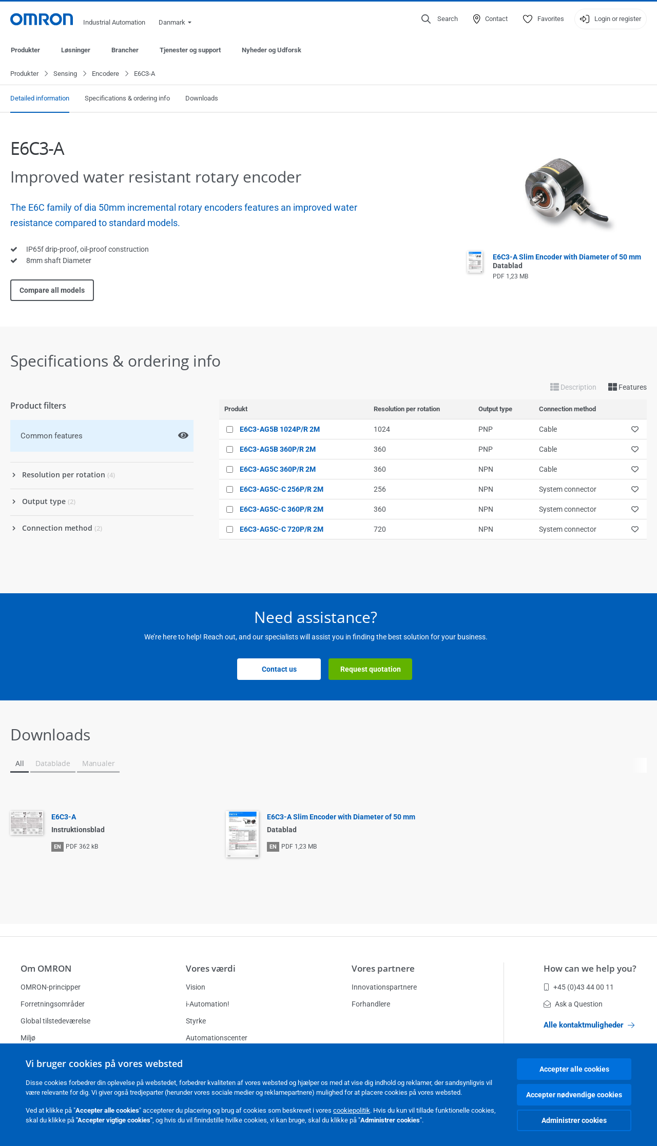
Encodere (105, 74)
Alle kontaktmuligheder (589, 1025)
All (19, 764)
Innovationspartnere (384, 987)
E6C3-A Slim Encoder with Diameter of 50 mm (341, 817)
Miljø (28, 1038)
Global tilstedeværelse (55, 1021)
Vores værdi (211, 968)
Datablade (52, 764)
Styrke (196, 1021)
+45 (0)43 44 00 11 (579, 987)
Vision (195, 987)
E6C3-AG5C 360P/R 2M (278, 470)
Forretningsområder (53, 1004)
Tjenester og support (190, 50)
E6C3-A (63, 817)
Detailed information (39, 99)
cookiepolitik (351, 1110)
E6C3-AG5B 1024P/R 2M (280, 430)
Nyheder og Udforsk (271, 50)
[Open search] (439, 19)
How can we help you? (590, 968)
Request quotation (370, 670)
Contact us (279, 670)
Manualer (98, 764)
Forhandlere (371, 1004)
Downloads (201, 99)
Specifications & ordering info (127, 99)
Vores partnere (383, 968)
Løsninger (75, 50)
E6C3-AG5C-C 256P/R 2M (281, 490)
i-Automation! (207, 1004)
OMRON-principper (51, 987)
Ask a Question (573, 1004)
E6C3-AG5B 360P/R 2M (278, 450)
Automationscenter (216, 1038)
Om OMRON (46, 968)
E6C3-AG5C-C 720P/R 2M (281, 530)
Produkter (25, 50)
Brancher (125, 50)
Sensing (65, 74)
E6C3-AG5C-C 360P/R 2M (281, 510)
